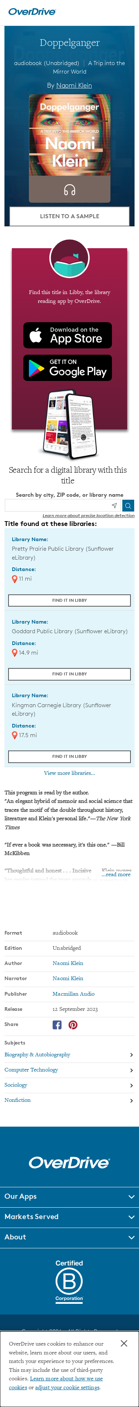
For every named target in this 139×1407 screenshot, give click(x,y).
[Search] (128, 506)
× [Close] (124, 1343)
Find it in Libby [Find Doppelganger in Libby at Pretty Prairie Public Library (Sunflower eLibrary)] (69, 600)
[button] (69, 1197)
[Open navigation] (125, 11)
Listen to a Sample (69, 216)
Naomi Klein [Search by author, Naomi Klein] (74, 85)
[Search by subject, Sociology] (69, 1085)
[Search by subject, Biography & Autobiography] (69, 1055)
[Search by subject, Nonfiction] (69, 1100)
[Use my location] (114, 506)
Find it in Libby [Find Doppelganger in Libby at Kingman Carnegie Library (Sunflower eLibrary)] (69, 756)
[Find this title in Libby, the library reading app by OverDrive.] (69, 338)
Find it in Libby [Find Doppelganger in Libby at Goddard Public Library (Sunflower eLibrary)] (69, 673)
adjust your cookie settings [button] (67, 1388)
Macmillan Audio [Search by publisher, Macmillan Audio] (73, 994)
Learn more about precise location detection (89, 515)
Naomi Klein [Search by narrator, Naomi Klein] (68, 979)
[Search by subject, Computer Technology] (69, 1070)
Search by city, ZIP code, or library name (69, 494)
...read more (116, 875)
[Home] (32, 13)
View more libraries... (69, 773)
